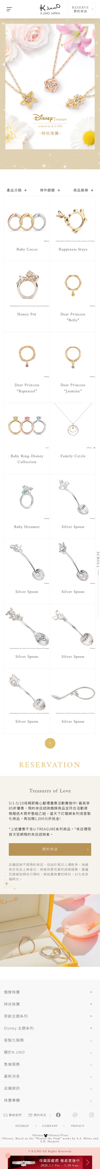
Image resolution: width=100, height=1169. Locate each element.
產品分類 (17, 190)
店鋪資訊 (12, 1088)
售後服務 (12, 1064)
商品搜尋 (83, 190)
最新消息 (12, 1076)
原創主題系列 (16, 1016)
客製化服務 (14, 1040)
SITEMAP (22, 1126)
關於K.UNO (14, 1052)
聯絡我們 (12, 1115)
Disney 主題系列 (19, 1028)
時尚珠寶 (12, 1004)
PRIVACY (77, 1126)
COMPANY (50, 1126)
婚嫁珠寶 (12, 992)
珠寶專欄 (12, 1100)
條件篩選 (50, 190)
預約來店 (50, 849)
